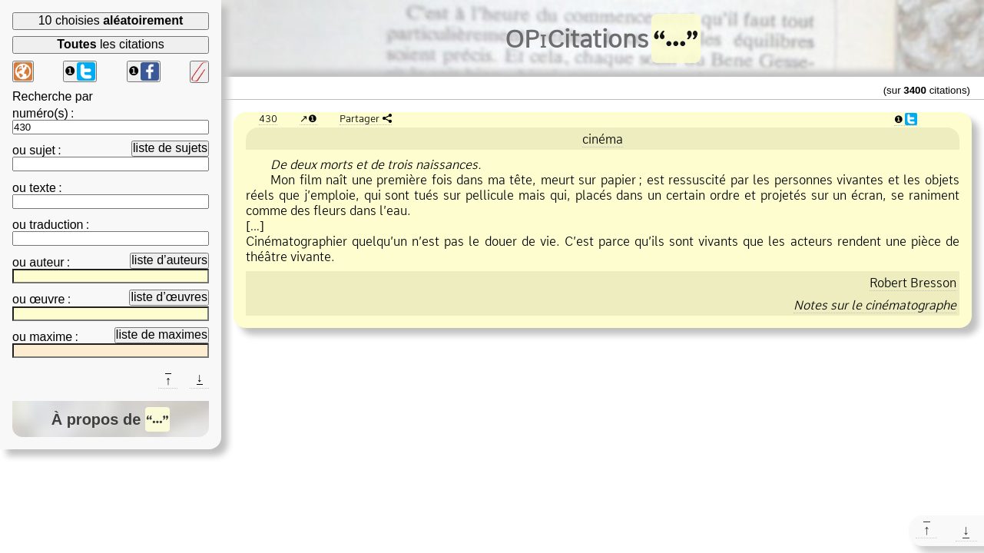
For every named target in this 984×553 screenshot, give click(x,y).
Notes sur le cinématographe (874, 305)
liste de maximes (161, 334)
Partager (359, 118)
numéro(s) (40, 113)
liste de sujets (170, 147)
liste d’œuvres (169, 296)
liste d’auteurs (169, 260)
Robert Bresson (913, 282)
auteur (46, 262)
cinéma (602, 139)
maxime (50, 336)
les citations (110, 44)
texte (42, 187)
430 (268, 118)
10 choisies (111, 20)
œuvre (47, 299)
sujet (42, 150)
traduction (56, 224)
